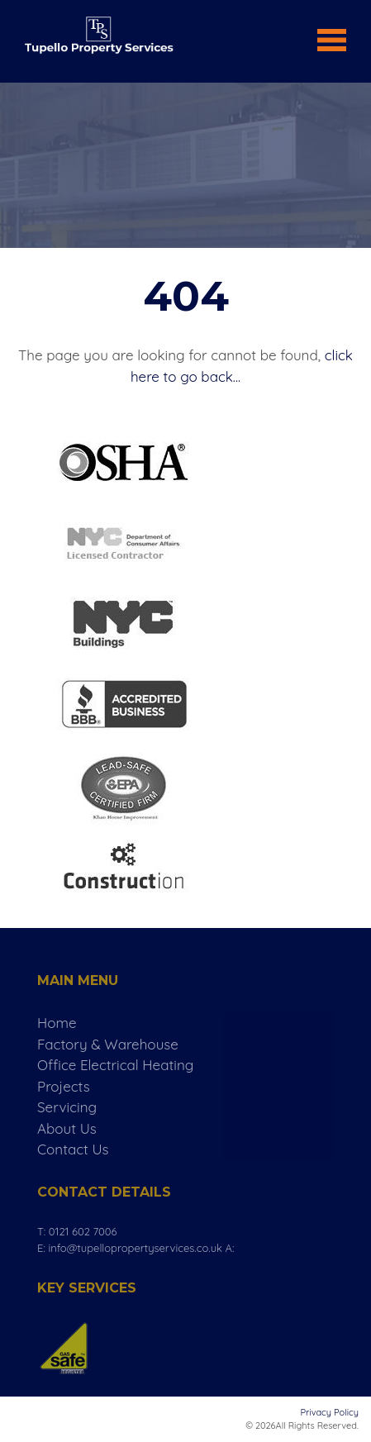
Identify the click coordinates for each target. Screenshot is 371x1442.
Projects (63, 1086)
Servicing (67, 1107)
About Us (67, 1128)
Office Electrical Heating (115, 1064)
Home (57, 1022)
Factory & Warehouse (107, 1044)
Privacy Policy (330, 1412)
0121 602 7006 (83, 1231)
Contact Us (73, 1149)
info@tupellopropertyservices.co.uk (135, 1247)
